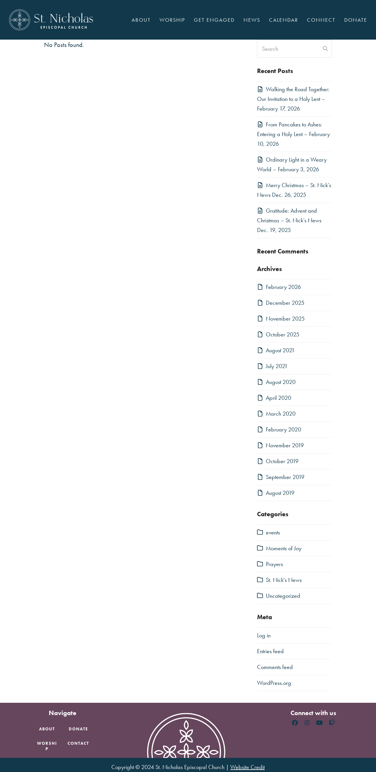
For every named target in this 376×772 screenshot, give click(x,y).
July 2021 (277, 366)
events (273, 532)
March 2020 (281, 413)
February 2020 (283, 429)
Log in (264, 635)
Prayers (274, 564)
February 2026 (283, 287)
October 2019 (282, 461)
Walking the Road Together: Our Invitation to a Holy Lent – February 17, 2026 (293, 98)
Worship (47, 746)
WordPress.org (274, 683)
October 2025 (282, 334)
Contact (78, 743)
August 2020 (281, 382)
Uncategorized (283, 596)
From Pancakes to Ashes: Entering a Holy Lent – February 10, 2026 (293, 134)
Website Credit (247, 767)
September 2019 (285, 477)
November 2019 (285, 445)
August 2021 (280, 350)
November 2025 (285, 318)
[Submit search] (325, 49)
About (47, 729)
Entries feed (270, 651)
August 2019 (280, 493)
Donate (78, 729)
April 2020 (278, 398)
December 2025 (285, 303)
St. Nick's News (284, 580)
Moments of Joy (283, 548)
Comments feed (275, 667)
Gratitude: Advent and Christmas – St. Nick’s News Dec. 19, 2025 (289, 220)
